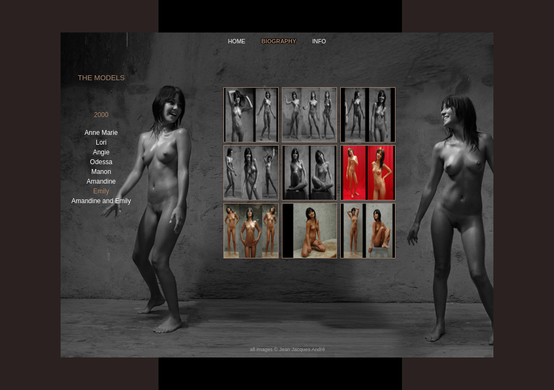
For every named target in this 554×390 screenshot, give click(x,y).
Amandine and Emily (101, 201)
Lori (101, 142)
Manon (101, 172)
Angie (101, 152)
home (236, 41)
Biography (278, 41)
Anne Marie (100, 132)
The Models (101, 78)
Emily (101, 191)
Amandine (101, 181)
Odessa (101, 162)
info (319, 41)
